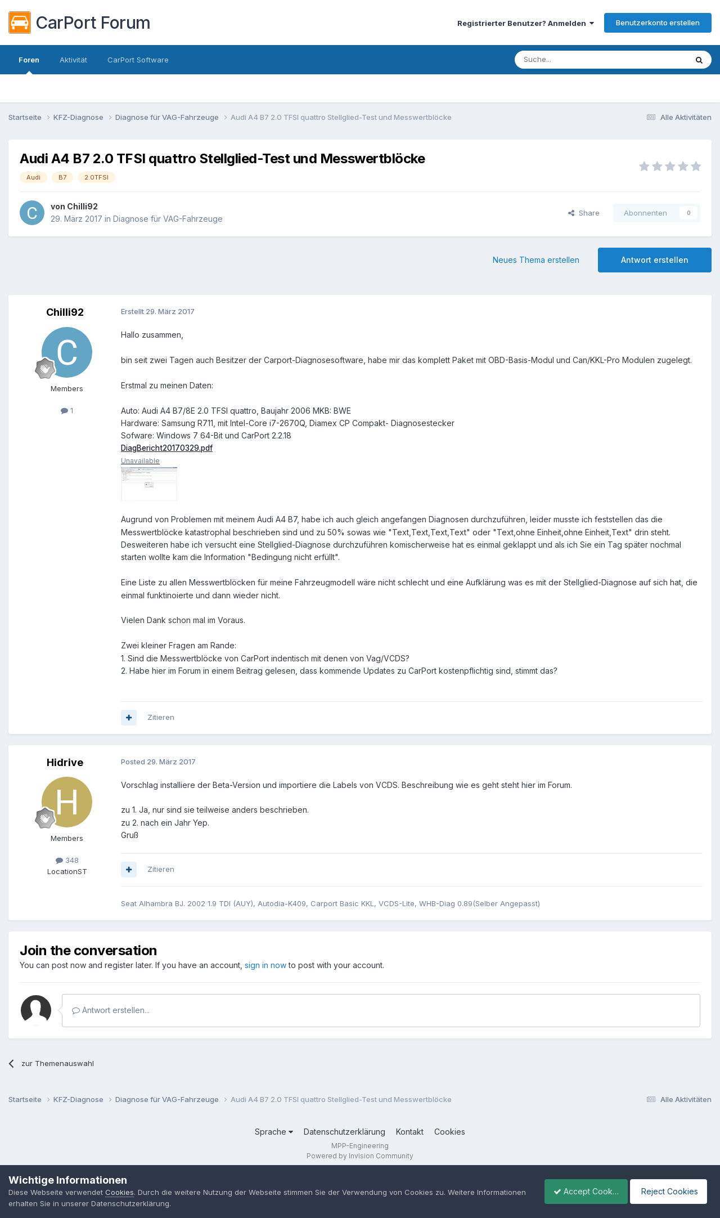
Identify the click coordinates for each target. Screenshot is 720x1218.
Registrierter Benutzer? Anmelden (525, 23)
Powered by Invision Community (360, 1156)
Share (584, 212)
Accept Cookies (580, 1191)
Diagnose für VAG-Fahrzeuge (168, 218)
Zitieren (160, 717)
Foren (29, 64)
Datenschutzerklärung (344, 1132)
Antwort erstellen (654, 260)
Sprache (274, 1132)
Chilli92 (82, 206)
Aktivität (73, 59)
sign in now (265, 965)
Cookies (449, 1132)
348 (67, 860)
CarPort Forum (79, 22)
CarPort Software (138, 59)
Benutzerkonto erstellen (658, 22)
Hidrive (65, 762)
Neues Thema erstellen (536, 260)
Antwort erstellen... (111, 1010)
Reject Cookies (670, 1191)
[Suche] (572, 60)
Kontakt (410, 1132)
